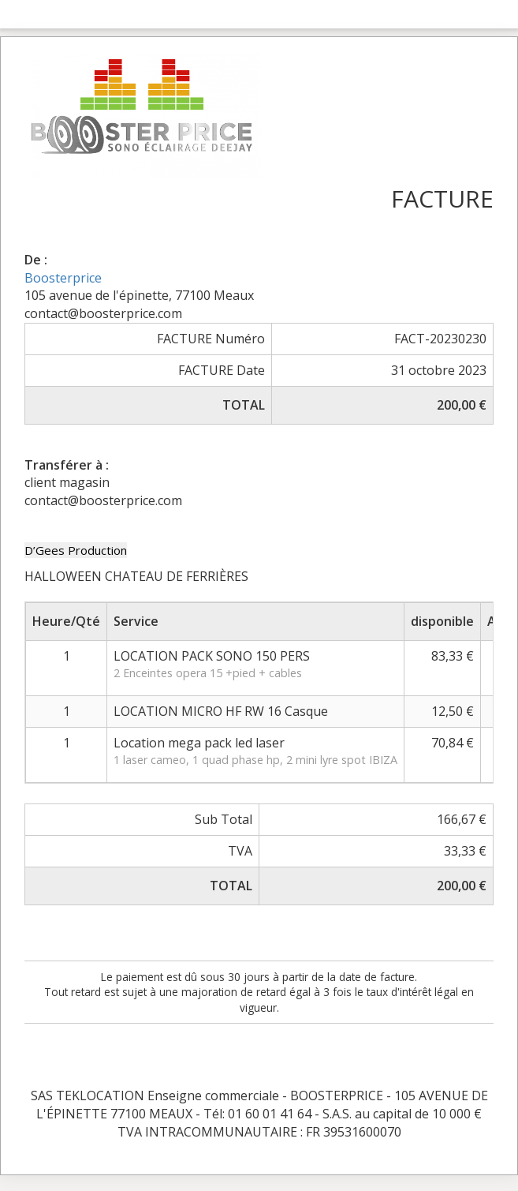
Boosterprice (63, 278)
